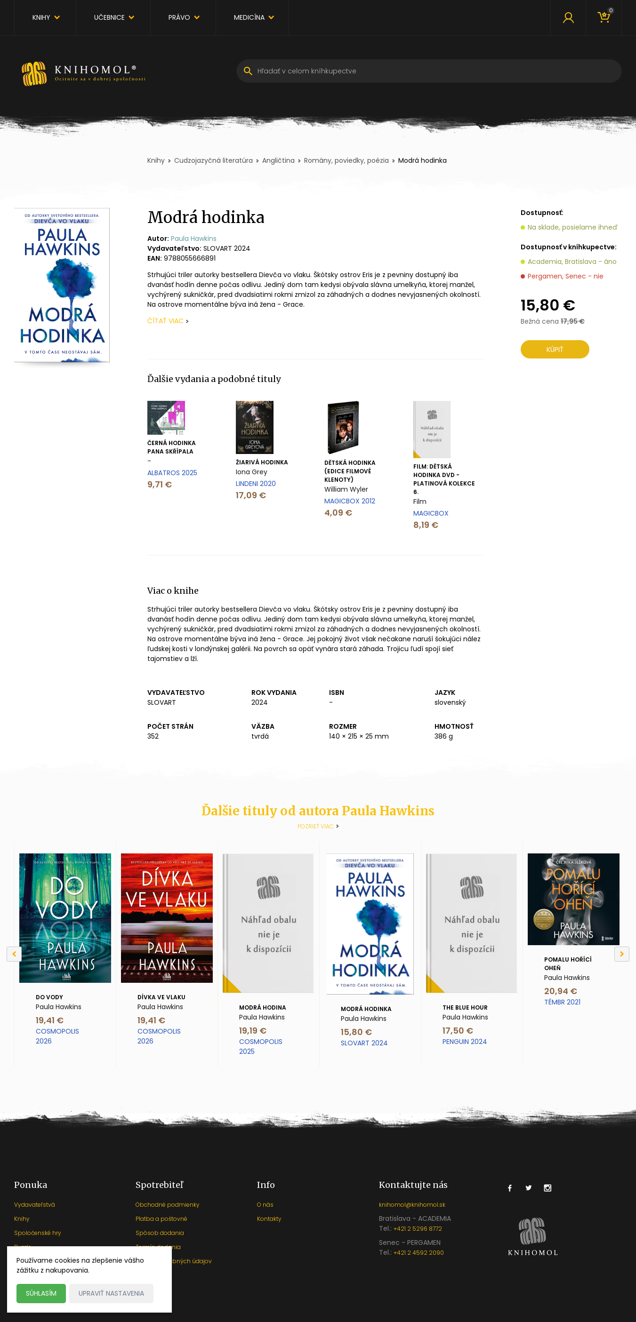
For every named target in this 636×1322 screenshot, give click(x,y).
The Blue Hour (465, 1007)
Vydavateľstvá (34, 1205)
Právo (179, 17)
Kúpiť (555, 349)
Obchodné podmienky (168, 1205)
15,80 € (356, 1032)
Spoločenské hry (37, 1233)
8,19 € (425, 525)
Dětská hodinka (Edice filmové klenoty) (350, 471)
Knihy (41, 17)
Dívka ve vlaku (161, 997)
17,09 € (251, 495)
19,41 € (50, 1020)
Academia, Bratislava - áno (572, 261)
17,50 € (458, 1030)
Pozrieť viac (316, 826)
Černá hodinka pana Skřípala (171, 447)
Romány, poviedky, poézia (346, 160)
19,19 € (252, 1030)
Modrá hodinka (366, 1009)
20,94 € (560, 991)
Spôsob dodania (160, 1233)
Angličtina (278, 160)
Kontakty (269, 1219)
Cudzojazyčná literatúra (213, 160)
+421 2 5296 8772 (418, 1229)
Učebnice (109, 17)
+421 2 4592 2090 (419, 1253)
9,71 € (159, 484)
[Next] (621, 954)
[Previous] (14, 954)
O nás (265, 1205)
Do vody (49, 997)
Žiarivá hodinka (262, 462)
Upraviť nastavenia (111, 1293)
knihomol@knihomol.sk (412, 1205)
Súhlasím (41, 1293)
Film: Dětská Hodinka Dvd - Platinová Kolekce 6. (444, 479)
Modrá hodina (262, 1007)
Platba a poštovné (161, 1219)
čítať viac (165, 321)
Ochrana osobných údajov (174, 1261)
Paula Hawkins (194, 238)
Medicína (249, 17)
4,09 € (338, 512)
